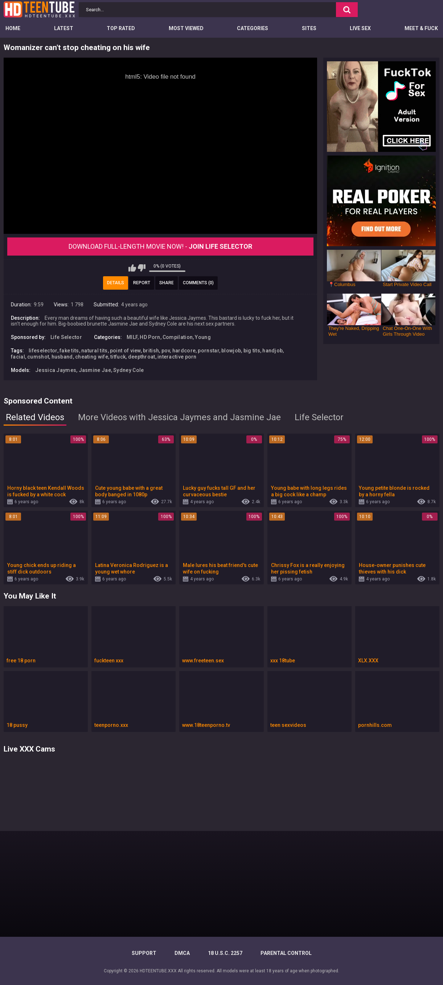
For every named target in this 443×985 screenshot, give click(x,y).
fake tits (69, 350)
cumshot (38, 357)
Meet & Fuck (421, 28)
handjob (272, 350)
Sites (309, 28)
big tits (251, 350)
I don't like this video (141, 268)
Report (141, 282)
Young (203, 337)
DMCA (182, 953)
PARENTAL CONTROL (286, 953)
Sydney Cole (128, 370)
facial (18, 357)
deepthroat (141, 357)
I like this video (132, 268)
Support (144, 953)
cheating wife (91, 357)
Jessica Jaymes (55, 370)
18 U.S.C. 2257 (225, 953)
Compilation (178, 337)
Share (166, 282)
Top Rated (121, 28)
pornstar (208, 350)
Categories (252, 28)
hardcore (184, 350)
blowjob (231, 350)
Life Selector (66, 337)
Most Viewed (186, 28)
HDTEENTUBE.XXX (158, 970)
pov (165, 350)
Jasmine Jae (95, 370)
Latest (63, 28)
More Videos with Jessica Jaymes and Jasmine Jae (179, 417)
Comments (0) (198, 282)
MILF (132, 337)
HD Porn (150, 337)
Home (12, 28)
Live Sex (360, 28)
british (151, 350)
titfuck (118, 357)
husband (62, 357)
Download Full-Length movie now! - (160, 246)
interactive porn (177, 357)
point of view (125, 350)
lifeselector (43, 350)
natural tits (94, 350)
